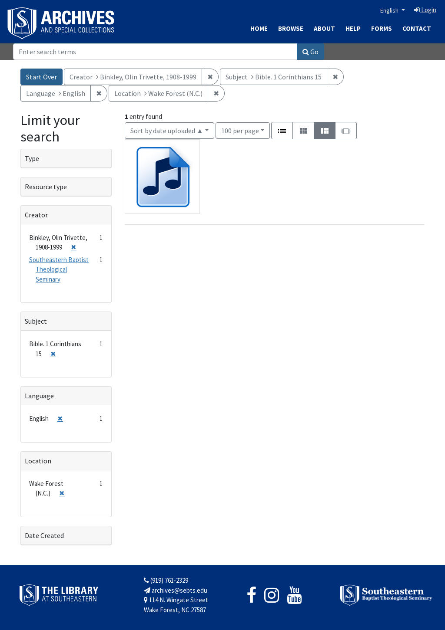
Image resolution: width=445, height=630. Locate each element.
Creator (36, 214)
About (324, 28)
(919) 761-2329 (166, 580)
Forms (381, 28)
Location (38, 460)
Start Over (41, 76)
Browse (290, 28)
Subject (36, 321)
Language (39, 395)
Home (259, 28)
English (390, 10)
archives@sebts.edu (175, 590)
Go (310, 51)
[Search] (155, 51)
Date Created (44, 535)
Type (32, 158)
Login (425, 10)
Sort (166, 130)
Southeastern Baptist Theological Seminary (59, 269)
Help (353, 28)
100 (240, 130)
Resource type (46, 186)
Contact (416, 28)
